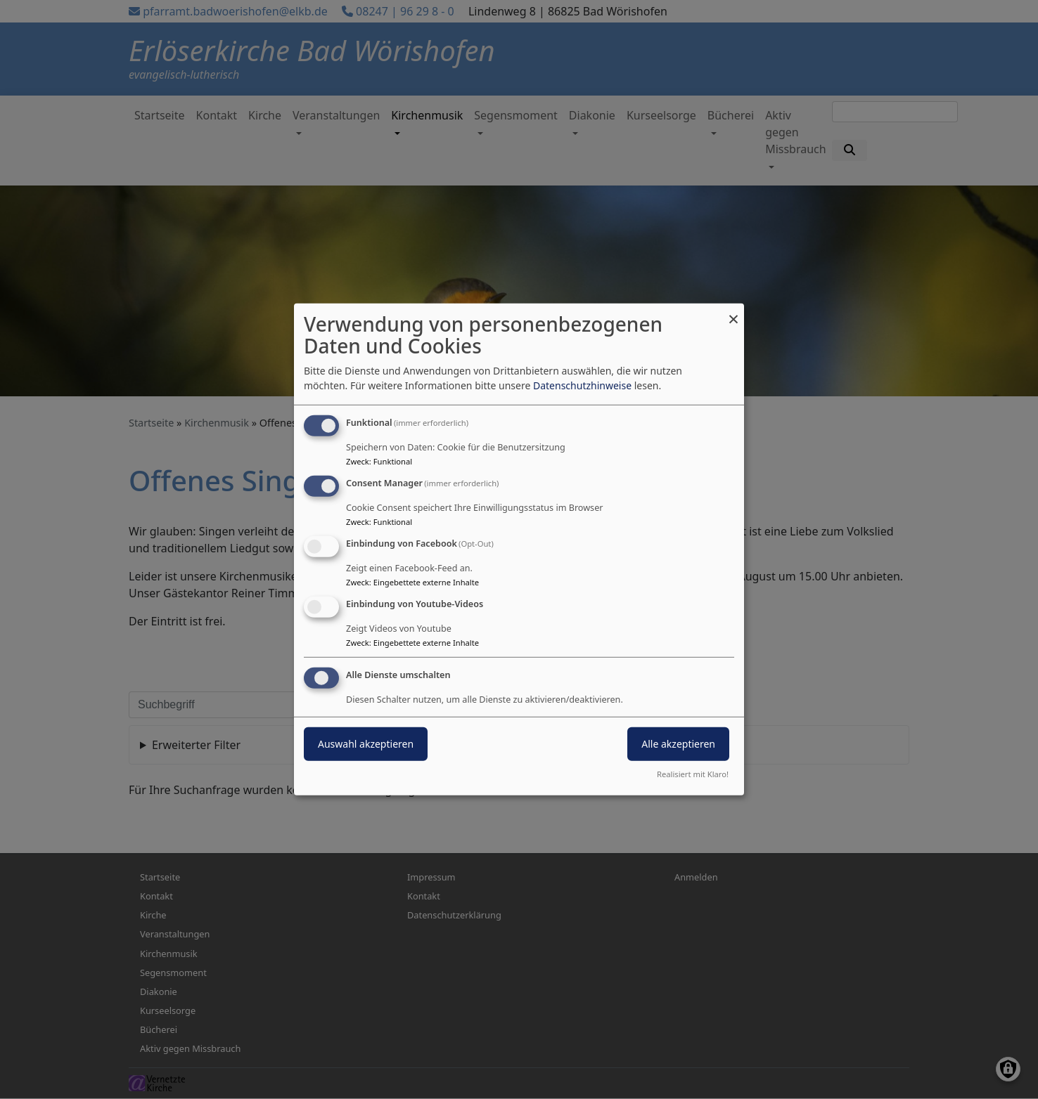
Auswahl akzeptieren (366, 743)
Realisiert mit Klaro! (693, 774)
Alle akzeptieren (678, 743)
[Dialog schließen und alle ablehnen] (733, 312)
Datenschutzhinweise (582, 385)
